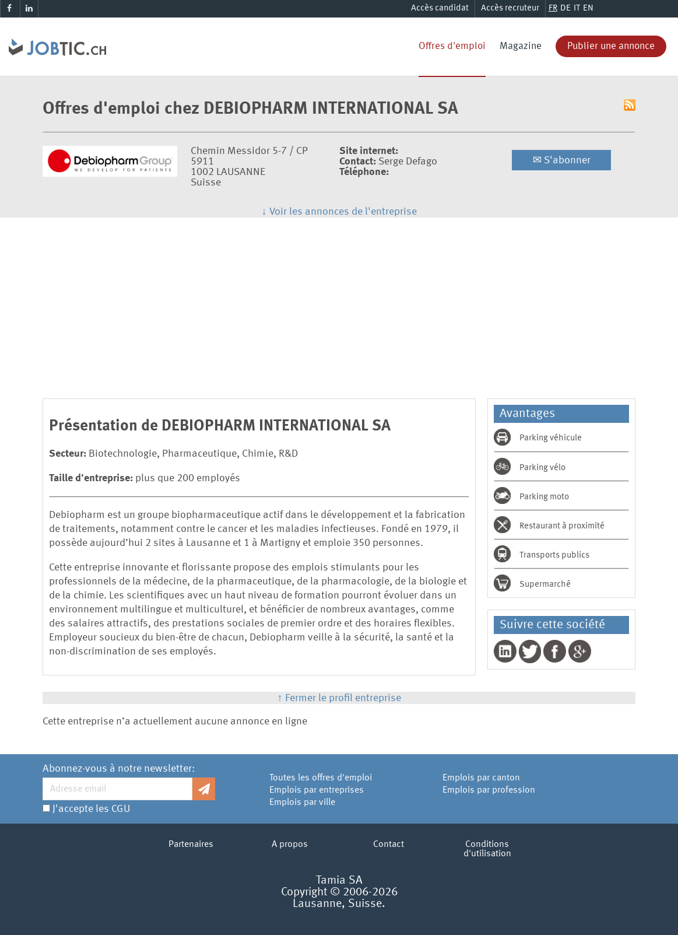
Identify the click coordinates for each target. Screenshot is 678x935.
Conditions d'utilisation (487, 849)
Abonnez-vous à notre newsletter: (119, 769)
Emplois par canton (481, 778)
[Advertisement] (339, 305)
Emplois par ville (302, 802)
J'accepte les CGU (91, 809)
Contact (388, 844)
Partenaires (190, 844)
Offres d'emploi (452, 46)
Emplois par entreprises (316, 790)
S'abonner (562, 160)
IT (577, 8)
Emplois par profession (488, 790)
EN (588, 8)
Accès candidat (440, 8)
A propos (290, 844)
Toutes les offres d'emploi (320, 778)
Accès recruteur (510, 8)
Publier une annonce (611, 46)
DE (565, 8)
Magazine (521, 46)
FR (553, 8)
